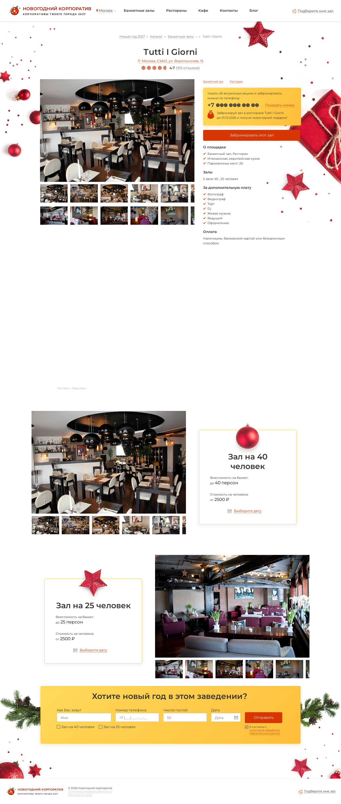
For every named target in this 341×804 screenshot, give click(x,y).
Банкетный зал (213, 81)
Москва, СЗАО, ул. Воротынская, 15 (172, 61)
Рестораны (176, 10)
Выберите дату (247, 511)
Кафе (203, 10)
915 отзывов (188, 68)
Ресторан (236, 81)
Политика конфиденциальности (90, 791)
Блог (253, 10)
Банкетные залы (139, 10)
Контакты (229, 10)
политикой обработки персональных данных (264, 732)
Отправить (264, 717)
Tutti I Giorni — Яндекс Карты (72, 388)
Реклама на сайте (80, 794)
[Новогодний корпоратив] (49, 10)
